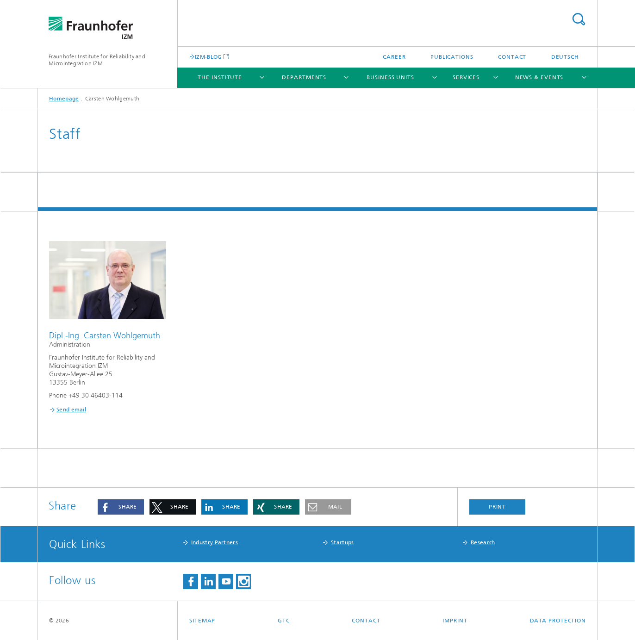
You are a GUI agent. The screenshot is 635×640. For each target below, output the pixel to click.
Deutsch (565, 57)
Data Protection (558, 620)
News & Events (539, 77)
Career (394, 57)
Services (466, 77)
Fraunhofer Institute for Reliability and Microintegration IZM (97, 60)
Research (483, 542)
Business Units (390, 77)
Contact (512, 57)
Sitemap (202, 620)
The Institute (220, 77)
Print (497, 506)
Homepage (64, 98)
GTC (284, 620)
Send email (71, 409)
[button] (121, 507)
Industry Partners (214, 542)
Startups (342, 542)
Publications (451, 57)
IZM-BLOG (208, 57)
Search (578, 19)
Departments (304, 77)
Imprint (454, 620)
